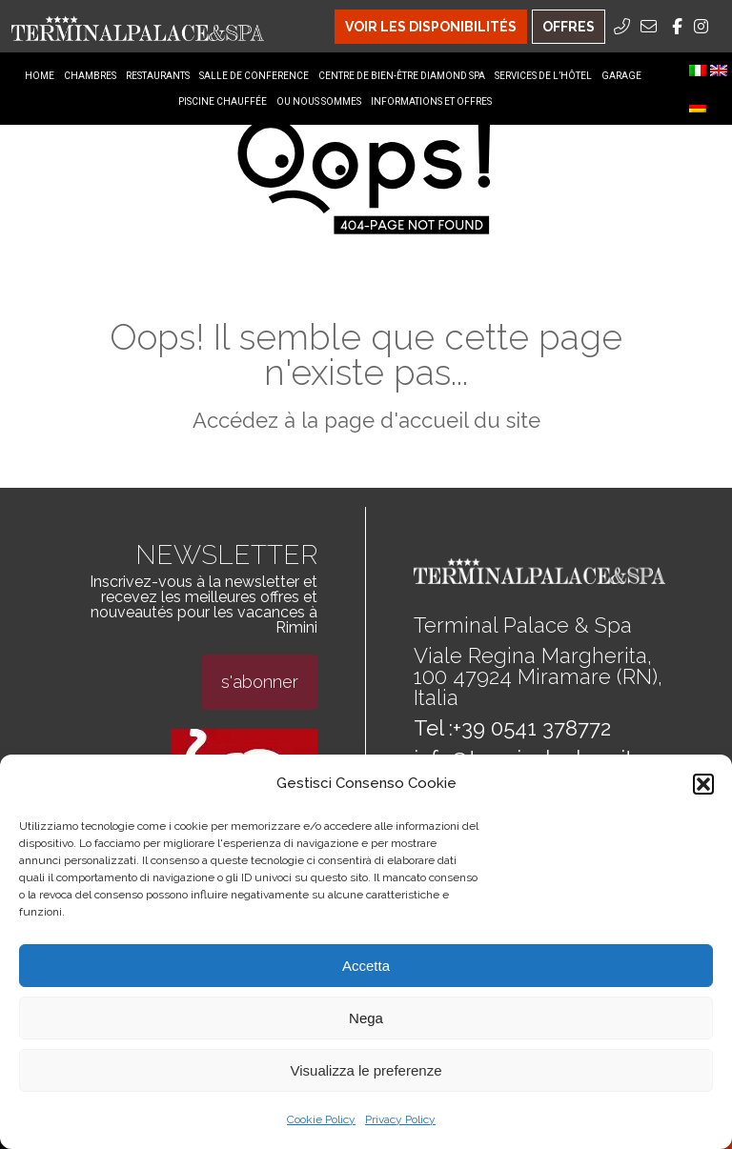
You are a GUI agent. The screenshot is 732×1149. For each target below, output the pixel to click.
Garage (621, 76)
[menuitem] (697, 70)
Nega (366, 1018)
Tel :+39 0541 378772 (512, 728)
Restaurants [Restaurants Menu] (158, 76)
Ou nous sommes (318, 101)
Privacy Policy (400, 1119)
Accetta (366, 966)
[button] (703, 784)
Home (39, 76)
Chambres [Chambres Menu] (90, 76)
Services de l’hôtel (543, 76)
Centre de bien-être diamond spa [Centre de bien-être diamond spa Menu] (401, 76)
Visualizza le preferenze (366, 1070)
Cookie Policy (321, 1119)
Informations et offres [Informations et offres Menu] (431, 101)
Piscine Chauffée (222, 101)
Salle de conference (254, 76)
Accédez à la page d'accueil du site (366, 420)
